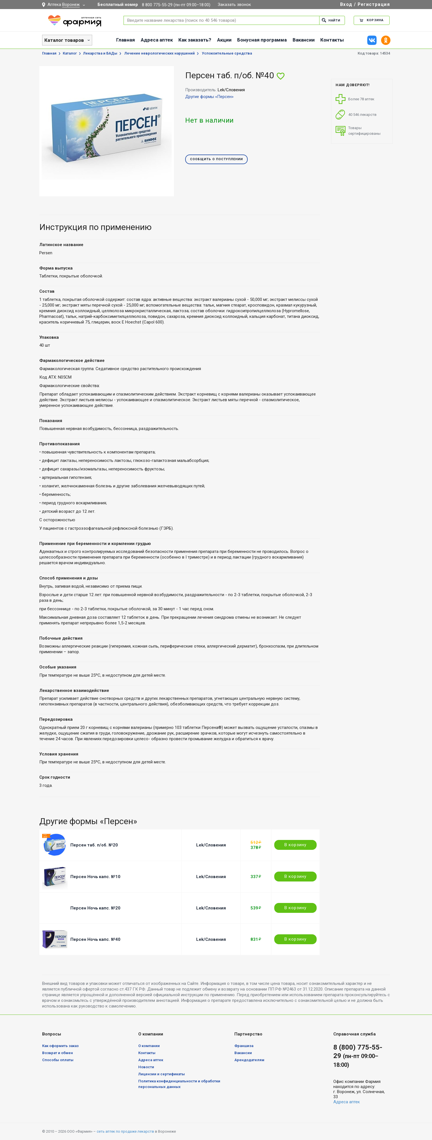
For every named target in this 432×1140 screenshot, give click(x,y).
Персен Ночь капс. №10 (95, 876)
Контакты (332, 40)
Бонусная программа (262, 40)
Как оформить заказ (60, 1046)
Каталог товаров (64, 40)
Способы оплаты (58, 1060)
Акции (224, 40)
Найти (330, 20)
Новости (146, 1067)
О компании (149, 1046)
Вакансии (304, 40)
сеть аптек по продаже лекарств (125, 1131)
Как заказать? (194, 40)
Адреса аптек (157, 40)
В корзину (295, 844)
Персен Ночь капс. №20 (95, 908)
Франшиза (243, 1046)
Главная (125, 40)
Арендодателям (249, 1060)
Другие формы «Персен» (209, 96)
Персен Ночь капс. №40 (95, 939)
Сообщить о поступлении (216, 159)
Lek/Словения (211, 845)
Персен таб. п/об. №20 (94, 845)
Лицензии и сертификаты (161, 1074)
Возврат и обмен (57, 1053)
